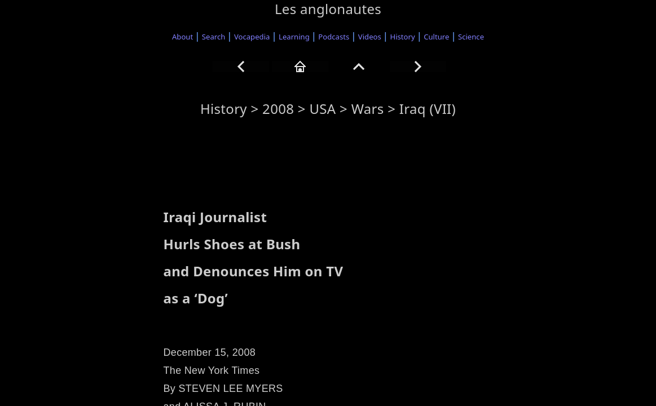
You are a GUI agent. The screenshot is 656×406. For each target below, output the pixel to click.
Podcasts (333, 37)
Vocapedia (252, 37)
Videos (369, 37)
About (182, 37)
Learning (294, 37)
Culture (436, 37)
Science (471, 37)
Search (214, 37)
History (402, 37)
